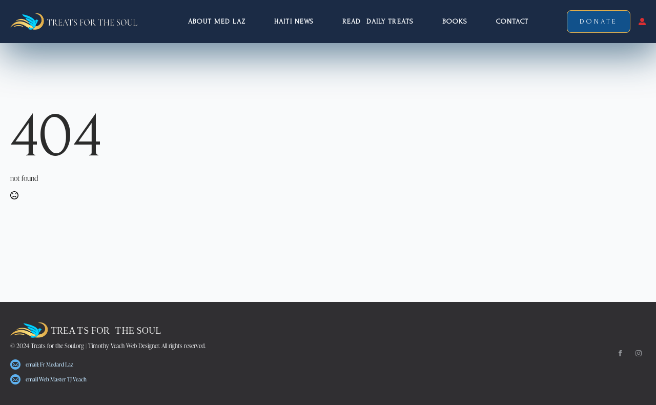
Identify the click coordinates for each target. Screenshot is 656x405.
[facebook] (620, 353)
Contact (512, 21)
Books (455, 21)
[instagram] (638, 353)
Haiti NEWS (294, 21)
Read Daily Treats (378, 21)
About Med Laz (216, 21)
